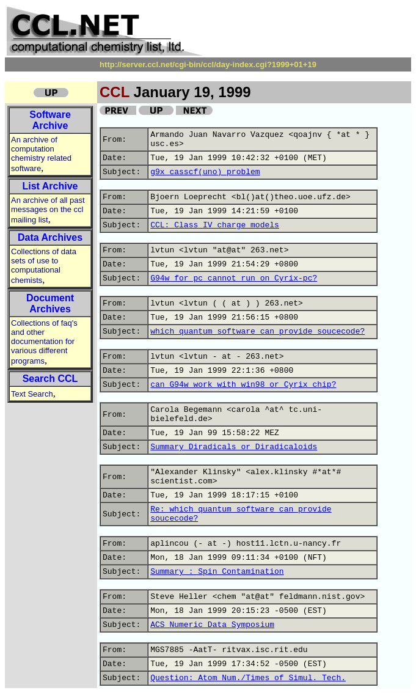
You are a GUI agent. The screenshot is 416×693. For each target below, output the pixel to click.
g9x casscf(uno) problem (205, 172)
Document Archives (50, 303)
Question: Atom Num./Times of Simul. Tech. (248, 678)
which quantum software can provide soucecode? (257, 331)
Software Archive (50, 120)
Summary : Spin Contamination (216, 571)
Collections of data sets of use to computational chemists (43, 266)
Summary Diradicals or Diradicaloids (233, 447)
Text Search (32, 393)
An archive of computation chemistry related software (41, 154)
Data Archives (50, 237)
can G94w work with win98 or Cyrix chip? (243, 384)
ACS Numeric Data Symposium (212, 624)
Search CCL (50, 378)
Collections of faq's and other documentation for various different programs (44, 341)
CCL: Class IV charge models (214, 225)
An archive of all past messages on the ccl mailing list (48, 210)
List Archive (50, 186)
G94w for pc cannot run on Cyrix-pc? (233, 278)
